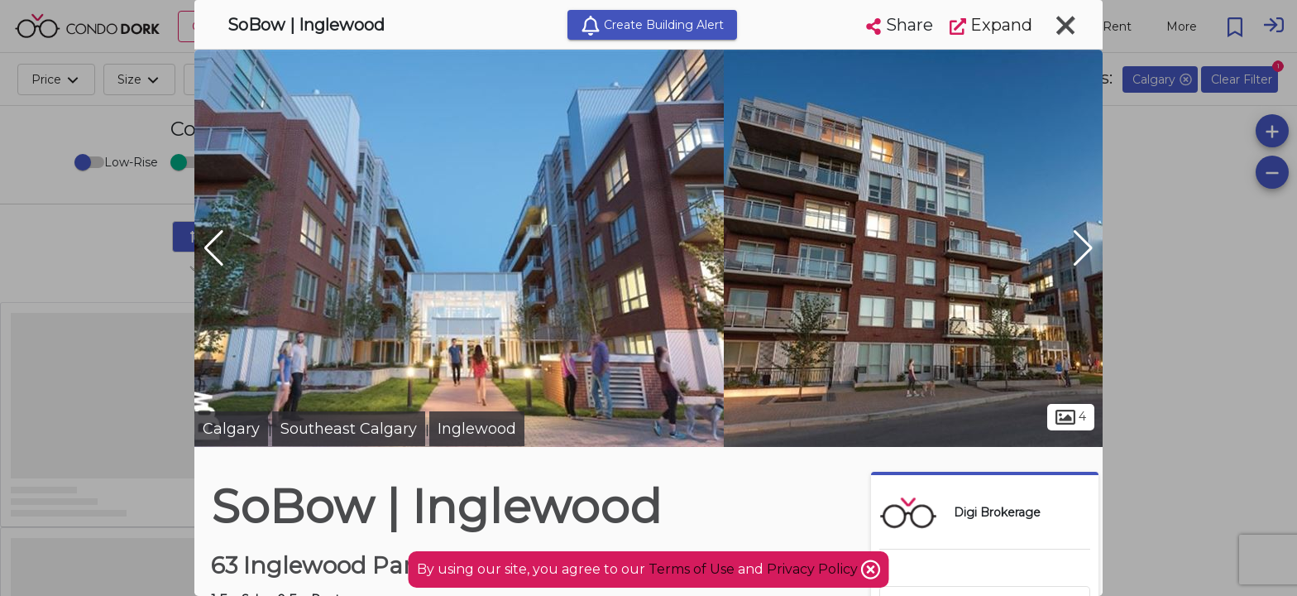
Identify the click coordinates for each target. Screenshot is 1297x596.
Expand (991, 25)
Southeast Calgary (348, 429)
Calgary (231, 429)
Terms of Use (691, 569)
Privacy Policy (814, 569)
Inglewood (477, 429)
